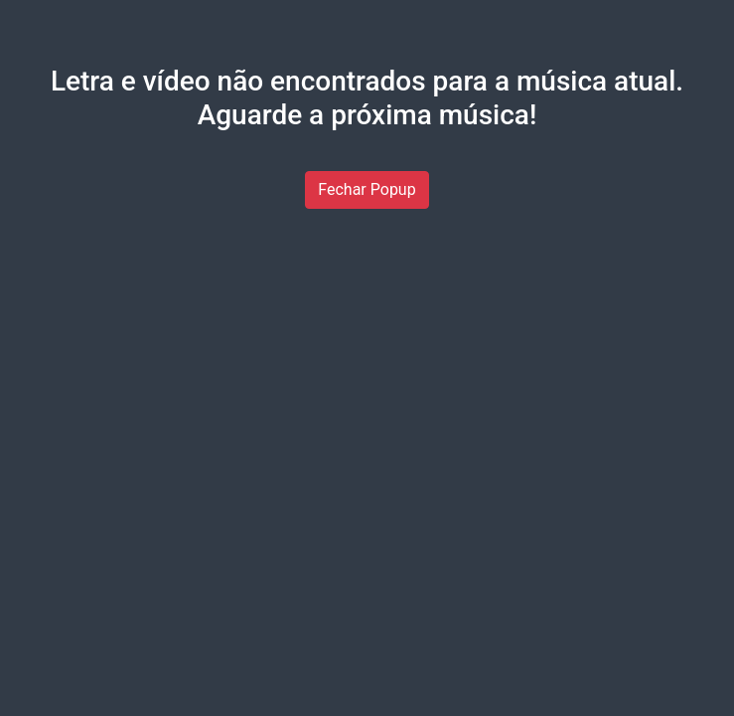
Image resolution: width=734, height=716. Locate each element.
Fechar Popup (366, 189)
